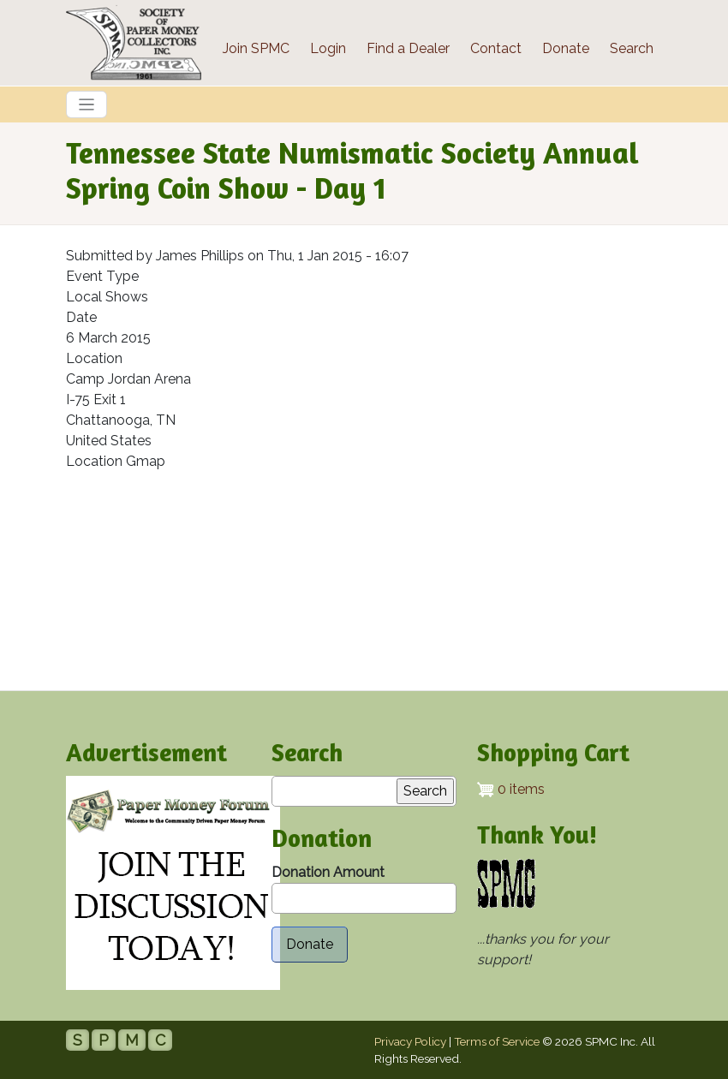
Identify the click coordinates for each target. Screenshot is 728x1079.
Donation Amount (328, 872)
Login (328, 48)
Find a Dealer (408, 48)
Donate (565, 48)
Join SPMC (256, 48)
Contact (496, 48)
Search (631, 48)
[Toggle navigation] (86, 104)
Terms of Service (497, 1041)
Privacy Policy (410, 1041)
